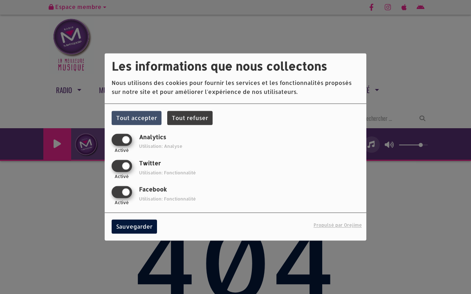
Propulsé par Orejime (338, 225)
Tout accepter (136, 117)
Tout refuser (190, 117)
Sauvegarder (134, 226)
